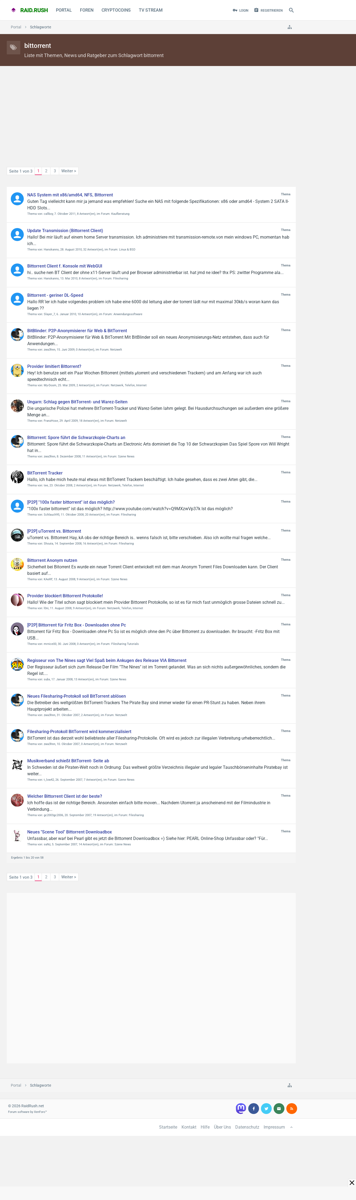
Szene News (126, 456)
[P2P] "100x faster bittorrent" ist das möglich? (71, 502)
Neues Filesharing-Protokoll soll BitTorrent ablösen (76, 696)
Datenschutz (247, 1127)
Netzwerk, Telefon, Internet (129, 385)
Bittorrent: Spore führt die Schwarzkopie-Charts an (76, 437)
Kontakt (189, 1127)
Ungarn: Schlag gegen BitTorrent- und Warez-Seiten (77, 401)
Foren (86, 10)
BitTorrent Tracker (45, 473)
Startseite (168, 1127)
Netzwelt (116, 349)
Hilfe (205, 1127)
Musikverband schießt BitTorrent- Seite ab (68, 760)
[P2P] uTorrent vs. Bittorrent (54, 531)
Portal (64, 10)
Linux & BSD (127, 249)
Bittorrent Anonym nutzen (52, 560)
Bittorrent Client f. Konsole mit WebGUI (64, 266)
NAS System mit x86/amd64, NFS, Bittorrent (70, 194)
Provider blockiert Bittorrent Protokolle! (65, 595)
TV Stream (151, 10)
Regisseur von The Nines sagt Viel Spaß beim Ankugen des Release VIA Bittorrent (106, 660)
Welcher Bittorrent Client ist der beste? (64, 796)
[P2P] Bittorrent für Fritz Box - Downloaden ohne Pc (76, 625)
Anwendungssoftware (127, 314)
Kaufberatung (120, 214)
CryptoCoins (116, 10)
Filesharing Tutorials (125, 644)
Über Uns (222, 1127)
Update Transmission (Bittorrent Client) (65, 230)
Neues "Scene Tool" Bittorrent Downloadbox (69, 832)
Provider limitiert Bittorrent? (54, 366)
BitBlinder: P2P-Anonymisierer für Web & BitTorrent (77, 330)
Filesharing (120, 278)
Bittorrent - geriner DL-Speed (55, 295)
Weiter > (68, 171)
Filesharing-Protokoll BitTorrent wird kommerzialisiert (79, 731)
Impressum (274, 1127)
